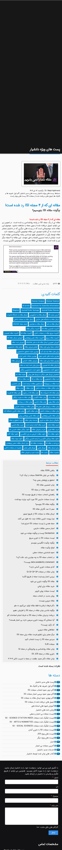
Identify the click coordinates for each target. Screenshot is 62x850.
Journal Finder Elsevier (50, 310)
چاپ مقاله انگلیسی (39, 397)
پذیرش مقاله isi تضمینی (50, 365)
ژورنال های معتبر (29, 448)
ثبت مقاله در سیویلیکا (51, 383)
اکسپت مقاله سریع (52, 338)
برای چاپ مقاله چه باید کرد (50, 351)
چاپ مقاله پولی (53, 402)
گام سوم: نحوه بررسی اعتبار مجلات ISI (39, 694)
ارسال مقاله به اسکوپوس (38, 315)
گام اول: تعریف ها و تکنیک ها (42, 686)
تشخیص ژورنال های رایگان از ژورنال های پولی (43, 374)
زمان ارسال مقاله (53, 448)
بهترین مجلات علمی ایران (27, 356)
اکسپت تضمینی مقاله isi (50, 328)
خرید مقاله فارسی (18, 425)
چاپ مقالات (29, 388)
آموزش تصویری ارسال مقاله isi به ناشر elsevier (42, 342)
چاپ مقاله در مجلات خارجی (24, 406)
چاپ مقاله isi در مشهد (31, 393)
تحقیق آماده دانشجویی (51, 370)
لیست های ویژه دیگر (45, 737)
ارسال (53, 832)
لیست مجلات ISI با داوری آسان (41, 729)
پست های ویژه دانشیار (46, 193)
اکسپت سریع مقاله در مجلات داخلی (46, 333)
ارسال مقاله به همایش (36, 324)
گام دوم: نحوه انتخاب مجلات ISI (41, 690)
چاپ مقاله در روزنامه (25, 402)
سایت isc (44, 452)
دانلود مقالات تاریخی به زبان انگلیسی (33, 434)
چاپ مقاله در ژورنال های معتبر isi (47, 406)
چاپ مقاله (19, 388)
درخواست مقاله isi (37, 443)
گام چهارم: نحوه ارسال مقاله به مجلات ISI (37, 698)
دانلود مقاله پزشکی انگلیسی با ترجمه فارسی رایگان (42, 438)
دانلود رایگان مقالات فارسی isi (19, 429)
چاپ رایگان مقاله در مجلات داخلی (47, 388)
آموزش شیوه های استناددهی (42, 706)
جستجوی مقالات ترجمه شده (32, 383)
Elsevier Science (52, 301)
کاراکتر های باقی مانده (49, 827)
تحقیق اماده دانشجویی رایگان (30, 370)
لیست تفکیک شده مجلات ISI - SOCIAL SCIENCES (33, 725)
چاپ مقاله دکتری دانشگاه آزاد (14, 411)
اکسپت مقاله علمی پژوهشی (34, 338)
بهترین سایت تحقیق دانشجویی (27, 351)
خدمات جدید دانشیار (45, 749)
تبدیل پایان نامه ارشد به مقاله (30, 365)
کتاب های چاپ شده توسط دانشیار (40, 753)
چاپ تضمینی (16, 383)
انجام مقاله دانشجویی (15, 347)
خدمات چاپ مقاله (31, 420)
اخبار (52, 741)
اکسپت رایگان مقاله (33, 328)
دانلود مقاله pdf (13, 434)
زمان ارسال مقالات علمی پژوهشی (17, 443)
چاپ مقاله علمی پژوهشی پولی (29, 415)
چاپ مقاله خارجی (40, 402)
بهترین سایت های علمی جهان (49, 356)
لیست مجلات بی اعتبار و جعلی (42, 713)
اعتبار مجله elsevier (20, 324)
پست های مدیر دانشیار (28, 193)
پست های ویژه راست (18, 196)
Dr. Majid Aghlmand (52, 190)
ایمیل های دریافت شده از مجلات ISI (40, 196)
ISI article (26, 305)
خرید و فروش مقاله (38, 429)
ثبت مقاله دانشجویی (52, 379)
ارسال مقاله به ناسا (53, 324)
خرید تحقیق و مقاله (16, 420)
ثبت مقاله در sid (23, 379)
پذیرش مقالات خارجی (30, 360)
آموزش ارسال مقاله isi (15, 338)
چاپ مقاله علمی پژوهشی (50, 415)
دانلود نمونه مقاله (17, 438)
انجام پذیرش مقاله (31, 347)
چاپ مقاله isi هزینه (14, 393)
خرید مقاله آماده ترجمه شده (35, 425)
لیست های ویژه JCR (45, 733)
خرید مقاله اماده (53, 425)
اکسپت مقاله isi (26, 333)
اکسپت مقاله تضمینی (11, 333)
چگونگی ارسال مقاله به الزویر (49, 420)
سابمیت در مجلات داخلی (13, 448)
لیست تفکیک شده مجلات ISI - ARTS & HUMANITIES (32, 721)
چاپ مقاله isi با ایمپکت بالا (50, 393)
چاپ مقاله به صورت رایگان (22, 397)
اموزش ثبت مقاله (18, 342)
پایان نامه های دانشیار (45, 709)
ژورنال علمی (42, 448)
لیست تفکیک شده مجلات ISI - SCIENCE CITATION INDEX (29, 717)
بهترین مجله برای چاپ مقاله (49, 360)
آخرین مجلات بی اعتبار (44, 745)
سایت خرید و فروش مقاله (30, 452)
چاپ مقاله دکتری (32, 411)
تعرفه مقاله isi (21, 374)
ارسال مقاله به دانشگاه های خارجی (47, 319)
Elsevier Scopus (38, 301)
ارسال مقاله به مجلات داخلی (23, 319)
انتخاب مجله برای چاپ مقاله (49, 347)
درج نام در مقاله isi (52, 443)
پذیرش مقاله (16, 360)
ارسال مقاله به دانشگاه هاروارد (17, 315)
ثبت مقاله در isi (37, 379)
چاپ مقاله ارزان (53, 397)
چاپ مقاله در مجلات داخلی (49, 411)
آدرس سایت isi (53, 315)
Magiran (16, 310)
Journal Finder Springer (30, 310)
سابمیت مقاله (54, 452)
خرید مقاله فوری (53, 429)
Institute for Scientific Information (45, 305)
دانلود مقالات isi (53, 434)
